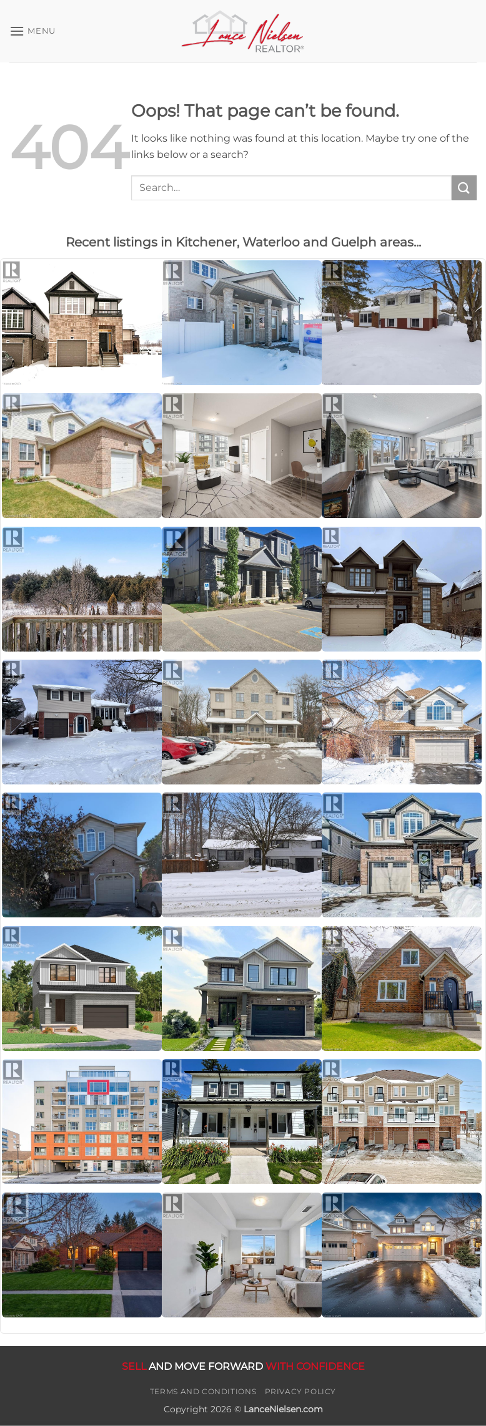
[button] (32, 31)
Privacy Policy (301, 1391)
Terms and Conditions (203, 1391)
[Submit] (464, 187)
